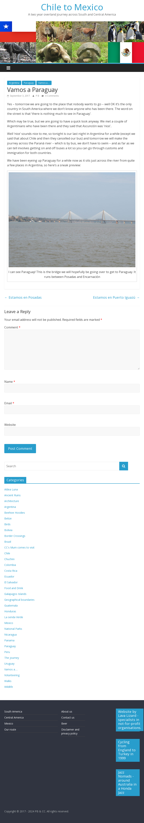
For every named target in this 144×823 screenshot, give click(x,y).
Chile (7, 553)
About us (66, 711)
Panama (9, 640)
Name (9, 382)
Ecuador (9, 576)
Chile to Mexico (72, 7)
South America (13, 711)
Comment (12, 327)
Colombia (10, 565)
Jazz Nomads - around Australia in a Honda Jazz (127, 782)
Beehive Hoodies (14, 512)
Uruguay (9, 663)
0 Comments (50, 95)
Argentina (14, 82)
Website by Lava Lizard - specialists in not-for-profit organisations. (129, 719)
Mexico (8, 623)
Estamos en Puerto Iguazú (116, 297)
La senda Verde (13, 617)
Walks (7, 681)
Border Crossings (14, 536)
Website (10, 425)
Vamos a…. (11, 669)
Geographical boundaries (19, 599)
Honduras (10, 611)
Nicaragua (10, 634)
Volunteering (12, 675)
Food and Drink (13, 588)
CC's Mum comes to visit (19, 547)
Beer (64, 723)
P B (38, 95)
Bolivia (8, 530)
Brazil (7, 541)
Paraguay (29, 82)
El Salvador (11, 582)
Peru (7, 652)
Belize (8, 518)
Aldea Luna (11, 489)
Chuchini (9, 559)
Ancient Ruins (12, 495)
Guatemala (11, 605)
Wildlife (8, 687)
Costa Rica (10, 570)
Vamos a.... (44, 82)
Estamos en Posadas (23, 297)
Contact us (67, 717)
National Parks (13, 628)
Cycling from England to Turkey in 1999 (127, 750)
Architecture (11, 501)
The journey (11, 658)
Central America (14, 717)
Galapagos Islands (15, 594)
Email (9, 403)
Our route (10, 729)
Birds (7, 524)
